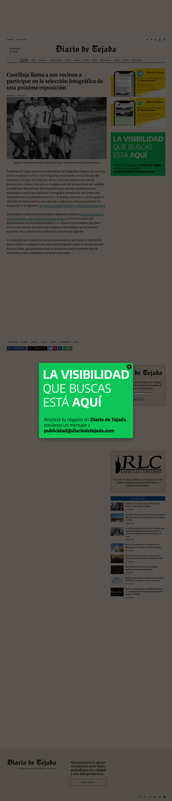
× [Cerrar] (129, 367)
